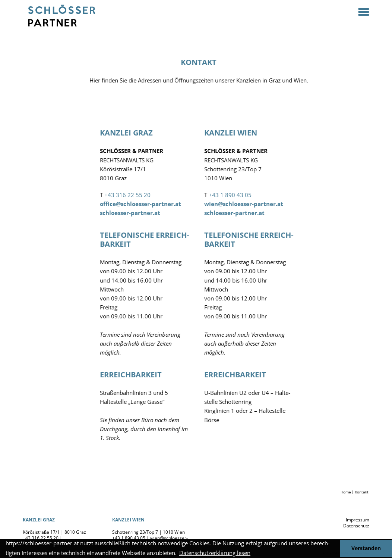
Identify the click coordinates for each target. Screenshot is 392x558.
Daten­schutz (356, 526)
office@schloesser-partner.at (146, 204)
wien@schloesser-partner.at (249, 204)
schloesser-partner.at (135, 212)
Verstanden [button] (366, 548)
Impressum (357, 520)
